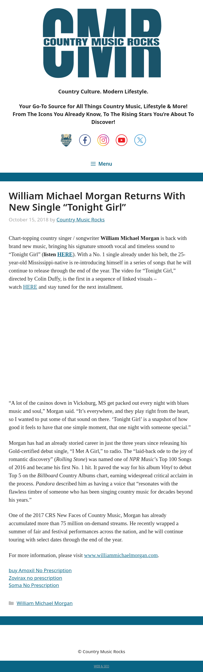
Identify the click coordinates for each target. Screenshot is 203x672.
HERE (65, 254)
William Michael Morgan (45, 603)
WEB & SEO (101, 666)
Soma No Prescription (34, 585)
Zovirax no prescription (35, 578)
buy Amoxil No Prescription (40, 570)
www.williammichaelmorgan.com (121, 555)
